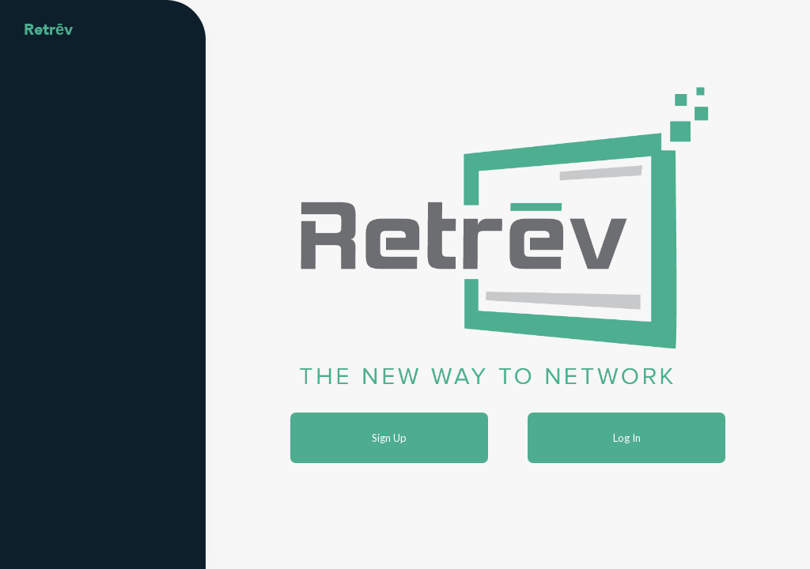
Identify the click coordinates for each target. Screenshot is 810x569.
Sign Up (389, 437)
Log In (627, 437)
